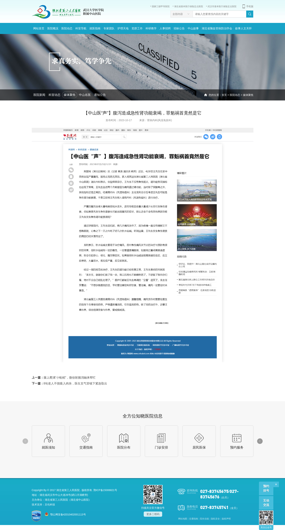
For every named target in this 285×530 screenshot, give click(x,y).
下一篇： (69, 383)
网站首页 (38, 28)
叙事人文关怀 (243, 28)
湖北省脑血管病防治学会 (217, 28)
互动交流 (266, 503)
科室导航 (80, 28)
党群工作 (137, 28)
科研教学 (151, 28)
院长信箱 (204, 518)
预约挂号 (266, 488)
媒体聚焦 (70, 94)
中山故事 (193, 28)
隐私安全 (215, 518)
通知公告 (100, 94)
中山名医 (85, 94)
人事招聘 (165, 28)
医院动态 (66, 28)
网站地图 (182, 518)
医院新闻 (39, 94)
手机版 (249, 6)
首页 (224, 94)
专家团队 (109, 28)
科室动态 (54, 94)
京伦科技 (50, 504)
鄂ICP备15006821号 (105, 490)
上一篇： (64, 377)
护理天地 (123, 28)
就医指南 (94, 28)
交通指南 (193, 518)
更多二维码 (152, 514)
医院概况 (52, 28)
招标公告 (179, 28)
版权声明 (226, 518)
